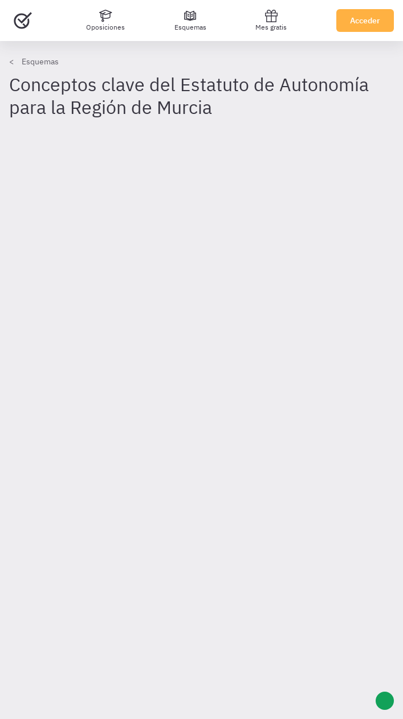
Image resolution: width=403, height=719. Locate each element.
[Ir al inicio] (22, 20)
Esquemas (40, 61)
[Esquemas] (190, 20)
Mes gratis (271, 20)
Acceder (365, 20)
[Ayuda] (385, 701)
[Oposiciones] (105, 20)
